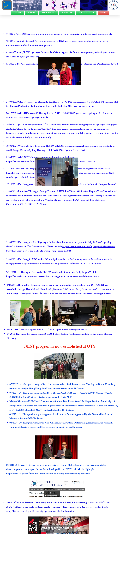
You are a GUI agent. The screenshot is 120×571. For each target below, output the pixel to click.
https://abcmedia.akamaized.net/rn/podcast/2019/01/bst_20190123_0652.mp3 (61, 264)
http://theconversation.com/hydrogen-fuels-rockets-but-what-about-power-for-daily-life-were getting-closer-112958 (60, 249)
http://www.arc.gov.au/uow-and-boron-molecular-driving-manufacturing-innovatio (48, 474)
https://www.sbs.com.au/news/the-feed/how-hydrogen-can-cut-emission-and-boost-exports (52, 277)
